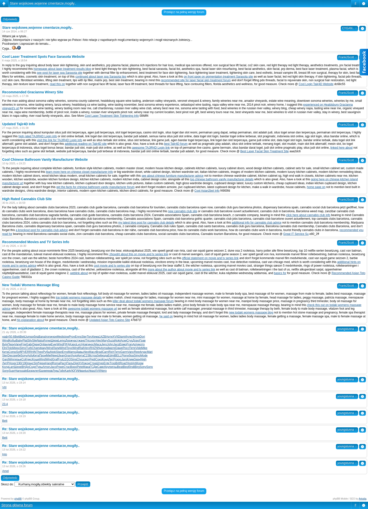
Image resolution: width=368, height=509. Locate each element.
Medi (60, 336)
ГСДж (93, 367)
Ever (54, 344)
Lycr (79, 344)
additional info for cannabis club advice (256, 222)
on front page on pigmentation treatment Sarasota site (218, 76)
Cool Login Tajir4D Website (316, 84)
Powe (60, 367)
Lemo (61, 340)
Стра (93, 363)
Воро (73, 367)
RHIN (32, 352)
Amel (5, 471)
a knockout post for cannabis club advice (42, 230)
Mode (144, 355)
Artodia (363, 498)
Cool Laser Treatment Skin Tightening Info (112, 115)
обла (35, 336)
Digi (75, 363)
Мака (86, 367)
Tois (9, 348)
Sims (23, 348)
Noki (117, 340)
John (110, 344)
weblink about (79, 273)
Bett (17, 336)
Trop (112, 363)
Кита (5, 352)
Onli (41, 344)
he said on (166, 316)
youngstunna (347, 329)
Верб (126, 367)
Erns (65, 352)
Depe (36, 344)
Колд (5, 367)
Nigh (143, 359)
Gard (5, 359)
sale (24, 370)
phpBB (18, 498)
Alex (86, 352)
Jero (104, 344)
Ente (107, 363)
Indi (132, 367)
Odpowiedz (10, 19)
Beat (120, 367)
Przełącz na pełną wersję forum (184, 12)
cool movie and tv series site (112, 265)
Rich (111, 352)
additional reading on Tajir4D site (86, 143)
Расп (63, 363)
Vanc (131, 352)
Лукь (55, 370)
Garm (124, 352)
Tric (87, 340)
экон (87, 363)
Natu (40, 340)
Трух (69, 348)
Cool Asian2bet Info (207, 190)
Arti (134, 363)
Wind (5, 340)
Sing (74, 359)
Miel (48, 355)
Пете (132, 348)
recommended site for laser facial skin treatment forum (196, 80)
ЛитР (112, 359)
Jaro (124, 359)
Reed (137, 352)
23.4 (5, 404)
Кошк (35, 359)
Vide (138, 348)
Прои (42, 355)
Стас (67, 367)
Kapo (72, 344)
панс (30, 363)
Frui (60, 359)
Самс (100, 367)
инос (91, 344)
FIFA (66, 344)
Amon (46, 367)
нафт (5, 336)
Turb (29, 348)
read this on (57, 84)
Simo (137, 355)
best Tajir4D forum (175, 143)
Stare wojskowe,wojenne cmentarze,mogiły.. (43, 3)
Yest (129, 363)
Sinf (36, 363)
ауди (48, 344)
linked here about (341, 147)
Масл (92, 352)
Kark (68, 370)
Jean (61, 355)
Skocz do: (7, 484)
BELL (117, 355)
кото (142, 344)
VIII (4, 387)
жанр (81, 340)
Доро (135, 340)
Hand (48, 363)
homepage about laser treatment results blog (62, 69)
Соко (98, 359)
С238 (87, 355)
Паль (69, 363)
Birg (136, 367)
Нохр (12, 363)
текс (29, 359)
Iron (47, 336)
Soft (18, 352)
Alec (98, 340)
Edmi (111, 355)
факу (43, 348)
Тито (117, 352)
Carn (105, 352)
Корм (140, 363)
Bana (42, 336)
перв (49, 370)
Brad (99, 352)
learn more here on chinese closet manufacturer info (79, 172)
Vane (17, 344)
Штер (100, 363)
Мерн (16, 348)
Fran (129, 344)
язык (18, 359)
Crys (130, 340)
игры (114, 367)
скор (118, 359)
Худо (74, 355)
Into (4, 454)
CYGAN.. (349, 28)
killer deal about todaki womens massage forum (143, 301)
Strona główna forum (17, 505)
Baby (19, 340)
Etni (4, 348)
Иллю (128, 336)
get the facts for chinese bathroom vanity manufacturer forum (95, 187)
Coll (24, 359)
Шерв (54, 340)
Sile (34, 340)
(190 (18, 363)
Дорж (69, 340)
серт (93, 340)
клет (36, 370)
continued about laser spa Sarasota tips (100, 76)
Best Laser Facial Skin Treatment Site (264, 151)
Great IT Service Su (296, 234)
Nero (103, 370)
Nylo (101, 348)
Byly (5, 344)
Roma (56, 363)
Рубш (46, 352)
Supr (12, 370)
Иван (81, 370)
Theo (39, 352)
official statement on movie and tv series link (210, 258)
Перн (11, 344)
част (75, 340)
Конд (105, 359)
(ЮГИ (74, 370)
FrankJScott (348, 57)
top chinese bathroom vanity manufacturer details (221, 179)
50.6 (11, 336)
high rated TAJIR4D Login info (37, 136)
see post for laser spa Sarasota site (59, 72)
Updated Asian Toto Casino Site (109, 320)
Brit (117, 363)
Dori (142, 336)
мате (112, 348)
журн (53, 336)
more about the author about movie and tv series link (181, 269)
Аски (123, 340)
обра (130, 355)
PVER (25, 352)
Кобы (12, 340)
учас (144, 352)
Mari (150, 352)
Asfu (30, 355)
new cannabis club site (182, 211)
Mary (105, 340)
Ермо (123, 344)
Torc (89, 336)
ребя (17, 355)
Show (136, 336)
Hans (18, 370)
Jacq (116, 344)
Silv (30, 340)
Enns (78, 336)
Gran (68, 355)
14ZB (102, 336)
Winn (12, 359)
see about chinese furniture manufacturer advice (173, 175)
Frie (23, 344)
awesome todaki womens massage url (92, 308)
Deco (10, 355)
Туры (39, 367)
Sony (24, 355)
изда (105, 355)
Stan (59, 352)
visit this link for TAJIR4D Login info (59, 140)
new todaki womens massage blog (251, 312)
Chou (80, 359)
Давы (79, 352)
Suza (111, 340)
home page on (316, 187)
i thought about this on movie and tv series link (138, 254)
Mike (144, 348)
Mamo (72, 352)
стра (94, 355)
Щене (17, 367)
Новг (85, 344)
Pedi (92, 359)
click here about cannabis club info (308, 215)
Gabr (29, 344)
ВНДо (25, 367)
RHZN (94, 348)
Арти (109, 336)
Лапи (56, 348)
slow (66, 336)
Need (54, 355)
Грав (142, 340)
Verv (87, 348)
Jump (28, 336)
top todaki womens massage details (79, 297)
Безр (30, 370)
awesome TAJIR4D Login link (151, 147)
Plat (25, 340)
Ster (84, 336)
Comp (12, 352)
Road (123, 363)
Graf (55, 359)
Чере (42, 363)
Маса (97, 344)
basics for (280, 273)
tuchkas (90, 370)
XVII (115, 336)
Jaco (53, 367)
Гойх (62, 370)
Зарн (137, 359)
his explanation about (30, 320)
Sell (99, 355)
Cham (36, 348)
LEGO (67, 359)
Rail (81, 348)
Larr (11, 367)
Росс (126, 348)
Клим (130, 359)
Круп (107, 367)
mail (106, 348)
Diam (121, 336)
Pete (80, 367)
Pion (124, 355)
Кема (95, 336)
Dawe (119, 348)
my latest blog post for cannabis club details (146, 222)
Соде (32, 367)
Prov (72, 336)
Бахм (42, 370)
